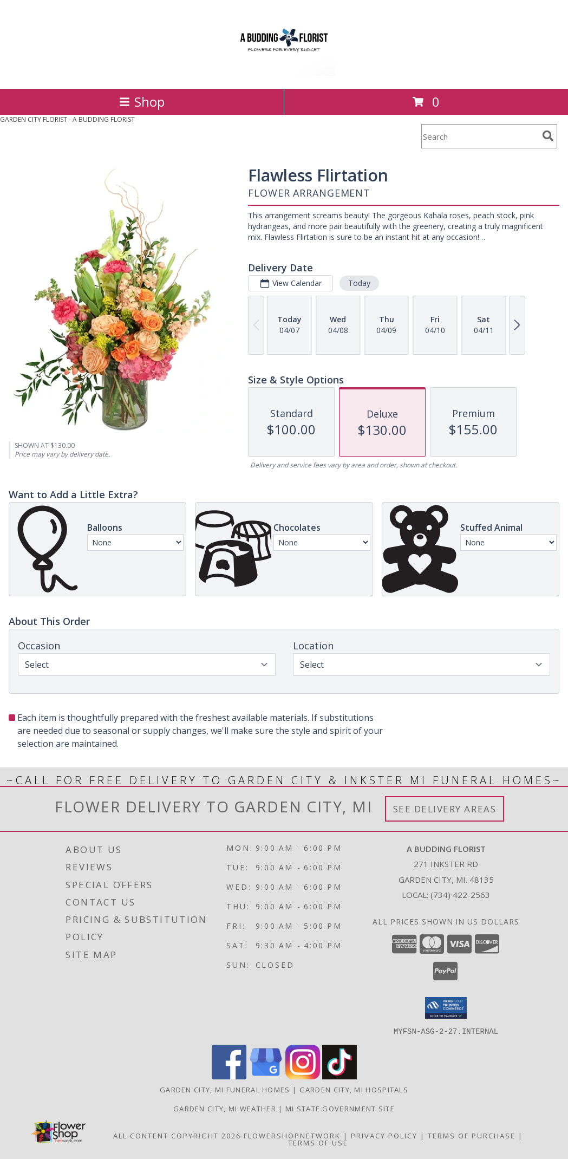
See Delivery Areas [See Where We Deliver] (445, 809)
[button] (446, 1008)
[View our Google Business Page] (266, 1076)
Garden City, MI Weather (224, 1108)
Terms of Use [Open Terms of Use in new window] (318, 1142)
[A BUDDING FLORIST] (284, 73)
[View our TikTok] (339, 1076)
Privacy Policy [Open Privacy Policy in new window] (384, 1135)
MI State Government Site (340, 1108)
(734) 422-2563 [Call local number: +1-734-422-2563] (460, 894)
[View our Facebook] (229, 1076)
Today (359, 283)
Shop (142, 101)
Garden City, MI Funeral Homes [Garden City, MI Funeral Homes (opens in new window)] (225, 1089)
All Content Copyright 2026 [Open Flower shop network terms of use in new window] (177, 1135)
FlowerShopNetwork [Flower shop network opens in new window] (292, 1135)
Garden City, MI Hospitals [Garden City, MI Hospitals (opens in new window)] (354, 1089)
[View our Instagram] (302, 1076)
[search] (548, 136)
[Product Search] (480, 136)
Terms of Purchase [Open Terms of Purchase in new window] (471, 1135)
